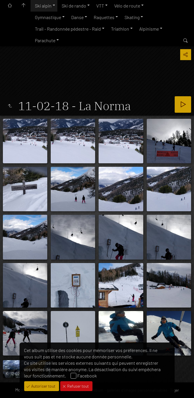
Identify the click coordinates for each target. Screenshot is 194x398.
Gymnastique (48, 17)
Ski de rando (74, 5)
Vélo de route (127, 5)
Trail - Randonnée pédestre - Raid (68, 29)
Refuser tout (77, 386)
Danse (77, 17)
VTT (100, 5)
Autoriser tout (42, 386)
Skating (132, 17)
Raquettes (104, 17)
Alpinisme (149, 29)
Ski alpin (43, 5)
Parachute (45, 40)
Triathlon (120, 29)
